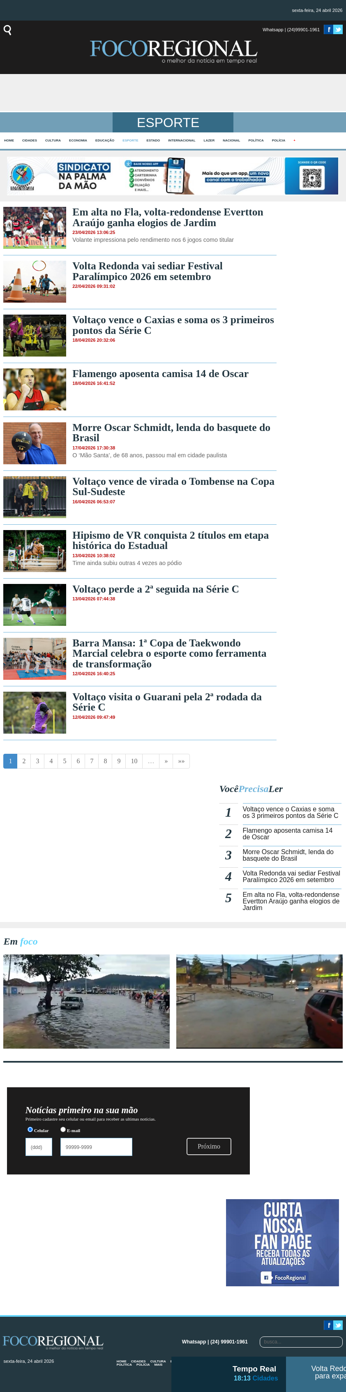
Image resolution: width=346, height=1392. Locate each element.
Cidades (29, 140)
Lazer (209, 140)
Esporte (130, 140)
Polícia (278, 140)
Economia (78, 140)
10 (134, 760)
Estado (153, 140)
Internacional (181, 140)
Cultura (53, 140)
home (9, 140)
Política (255, 140)
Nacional (231, 140)
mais (158, 1365)
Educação (104, 140)
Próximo (209, 1146)
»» (181, 760)
